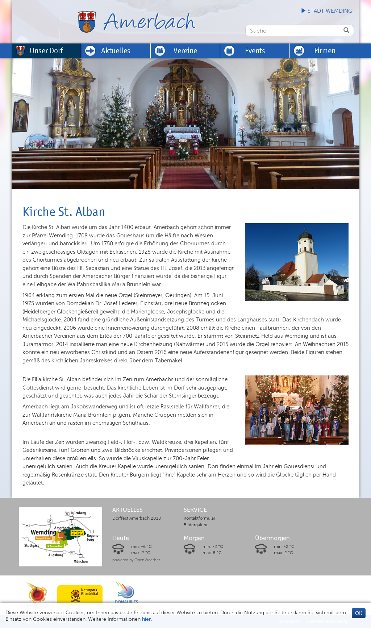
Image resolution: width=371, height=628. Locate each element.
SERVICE (195, 510)
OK (358, 613)
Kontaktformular (199, 518)
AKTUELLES (127, 510)
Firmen (324, 50)
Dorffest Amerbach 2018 (136, 518)
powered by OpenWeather (136, 560)
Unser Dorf (46, 50)
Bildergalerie (196, 524)
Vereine (185, 50)
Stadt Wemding (326, 11)
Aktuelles (115, 50)
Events (255, 50)
